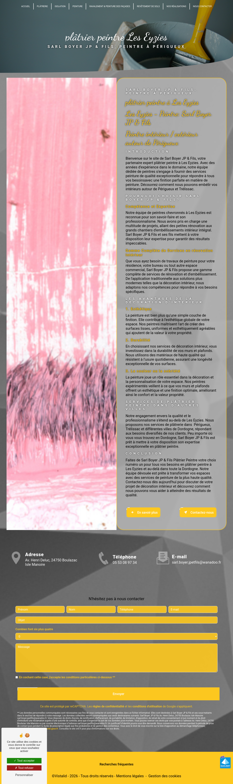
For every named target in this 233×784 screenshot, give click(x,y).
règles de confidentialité (108, 700)
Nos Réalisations (176, 6)
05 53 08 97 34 (125, 568)
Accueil (25, 6)
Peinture (77, 6)
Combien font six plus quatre (34, 623)
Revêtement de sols (148, 6)
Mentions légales (130, 776)
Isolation (60, 6)
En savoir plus (143, 512)
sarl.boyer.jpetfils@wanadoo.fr (196, 556)
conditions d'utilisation (147, 700)
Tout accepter (24, 760)
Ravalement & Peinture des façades (109, 6)
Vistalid (61, 776)
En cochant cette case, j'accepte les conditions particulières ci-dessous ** (67, 671)
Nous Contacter (202, 6)
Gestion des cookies (164, 776)
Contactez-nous (198, 512)
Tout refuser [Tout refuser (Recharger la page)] (24, 767)
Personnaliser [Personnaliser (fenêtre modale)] (24, 775)
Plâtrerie (42, 6)
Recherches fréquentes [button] (116, 764)
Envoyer (118, 688)
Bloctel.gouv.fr (51, 722)
